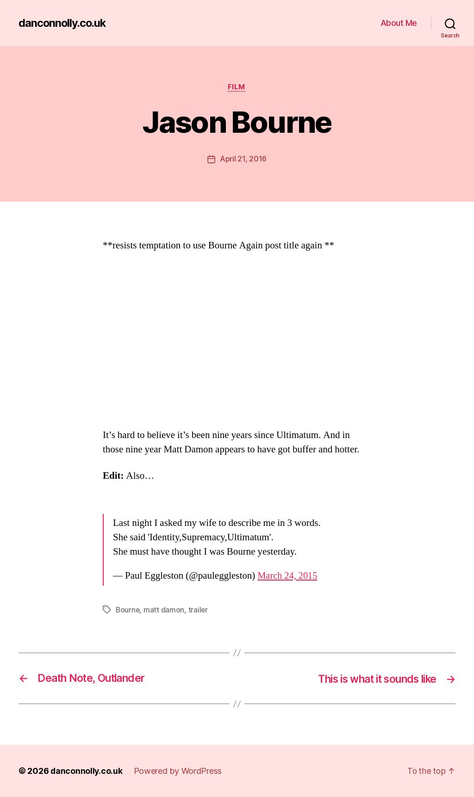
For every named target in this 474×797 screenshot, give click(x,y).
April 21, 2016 (243, 159)
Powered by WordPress (179, 771)
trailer (199, 610)
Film (237, 87)
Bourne (128, 610)
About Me (398, 23)
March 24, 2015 (288, 576)
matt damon (164, 610)
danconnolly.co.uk (63, 23)
